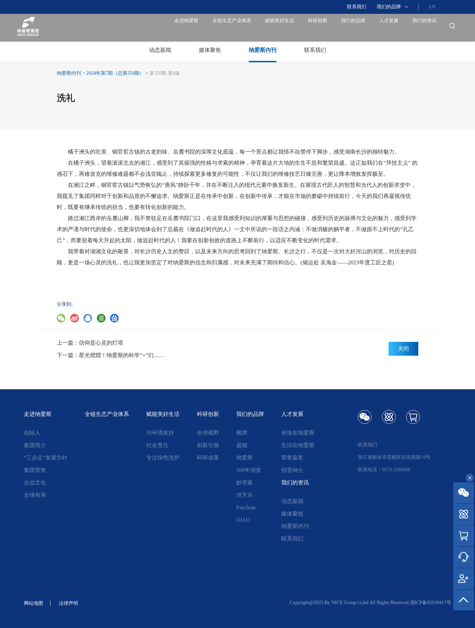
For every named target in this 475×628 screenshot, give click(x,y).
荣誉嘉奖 (292, 458)
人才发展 (374, 27)
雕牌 (241, 433)
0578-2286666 (396, 469)
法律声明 (73, 603)
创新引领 (208, 445)
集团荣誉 (35, 470)
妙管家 (244, 482)
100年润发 (248, 470)
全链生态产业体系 (174, 27)
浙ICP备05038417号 (430, 602)
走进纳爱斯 (117, 27)
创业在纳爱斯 (297, 433)
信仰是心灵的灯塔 (101, 343)
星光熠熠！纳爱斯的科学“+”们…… (121, 355)
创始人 (32, 433)
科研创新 (282, 27)
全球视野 (208, 433)
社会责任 (157, 445)
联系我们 (356, 6)
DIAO (243, 520)
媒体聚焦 (292, 514)
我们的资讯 (419, 27)
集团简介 (35, 445)
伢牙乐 (244, 495)
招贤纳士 (292, 470)
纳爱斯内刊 (69, 73)
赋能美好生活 (233, 27)
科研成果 (208, 458)
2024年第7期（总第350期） (115, 73)
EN (432, 6)
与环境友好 (160, 433)
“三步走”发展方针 (45, 458)
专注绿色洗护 (163, 458)
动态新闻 (292, 501)
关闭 (403, 349)
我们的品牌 (389, 6)
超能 (241, 445)
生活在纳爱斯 (297, 445)
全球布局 (35, 495)
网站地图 (35, 603)
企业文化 (35, 482)
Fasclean (246, 507)
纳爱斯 (244, 458)
